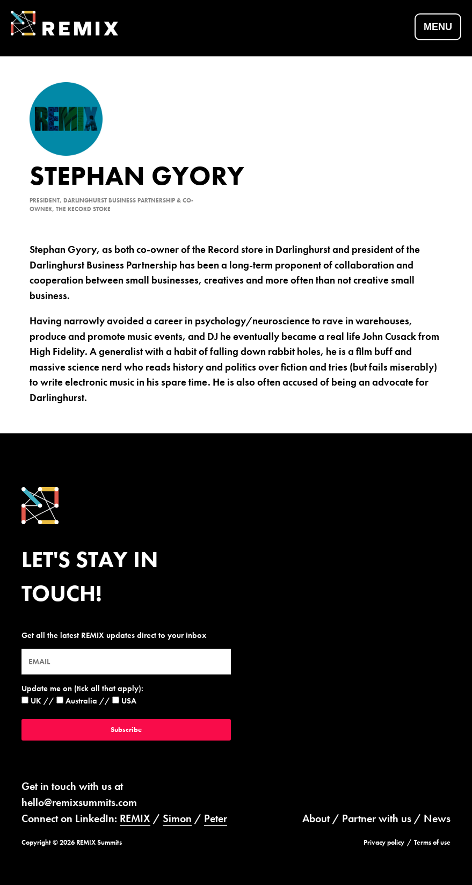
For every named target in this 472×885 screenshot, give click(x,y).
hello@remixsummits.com (79, 802)
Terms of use (432, 842)
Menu (438, 26)
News (437, 818)
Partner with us (376, 818)
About (316, 818)
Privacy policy (384, 842)
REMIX (135, 818)
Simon (177, 818)
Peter (215, 818)
